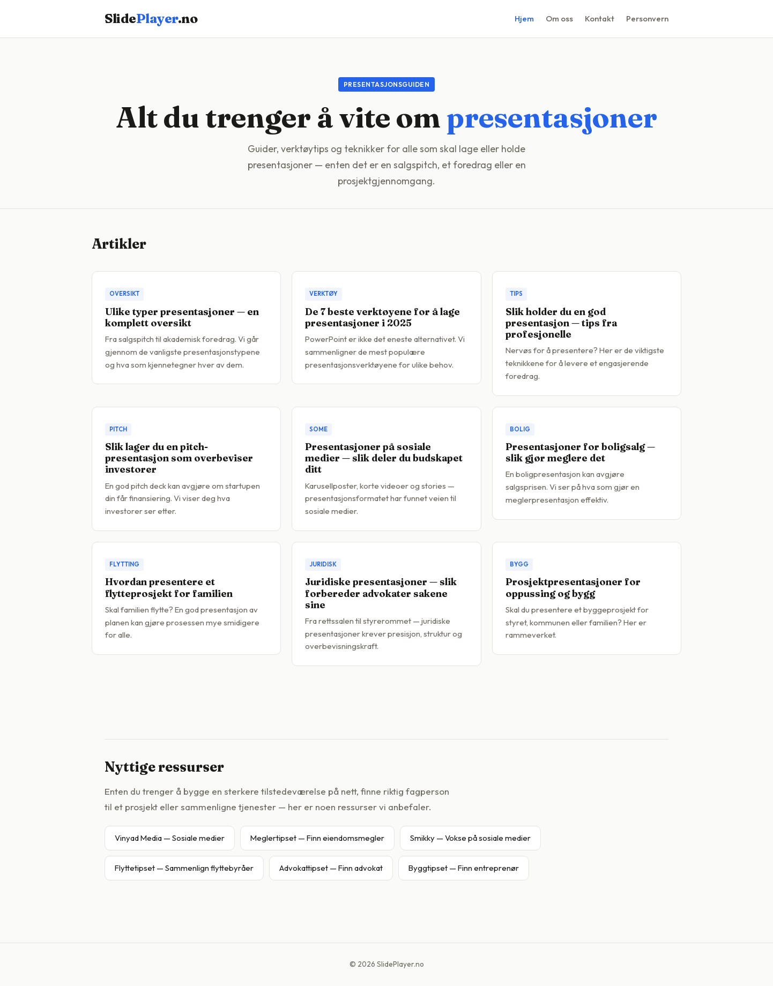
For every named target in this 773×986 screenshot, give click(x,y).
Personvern (647, 18)
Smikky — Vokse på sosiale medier (470, 838)
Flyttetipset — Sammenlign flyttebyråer (184, 868)
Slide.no (151, 18)
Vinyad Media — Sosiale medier (170, 838)
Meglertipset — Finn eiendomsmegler (317, 838)
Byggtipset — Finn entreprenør (463, 868)
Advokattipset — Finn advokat (331, 868)
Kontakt (599, 18)
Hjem (524, 18)
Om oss (559, 18)
